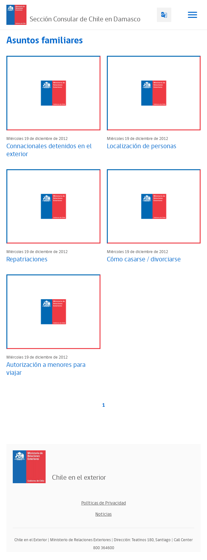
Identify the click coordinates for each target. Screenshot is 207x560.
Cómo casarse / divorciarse (144, 259)
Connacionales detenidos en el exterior (49, 150)
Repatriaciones (27, 259)
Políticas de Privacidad (103, 503)
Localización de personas (141, 146)
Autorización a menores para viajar (45, 369)
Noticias (103, 514)
